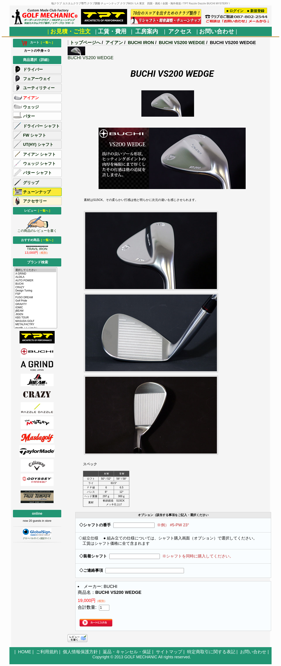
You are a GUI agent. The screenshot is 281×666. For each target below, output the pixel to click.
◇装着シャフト (93, 556)
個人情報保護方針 (80, 651)
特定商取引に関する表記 (211, 651)
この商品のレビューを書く (37, 229)
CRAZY (35, 287)
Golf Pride (35, 300)
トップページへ (85, 42)
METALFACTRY (35, 324)
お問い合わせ (253, 651)
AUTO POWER (35, 280)
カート (37, 42)
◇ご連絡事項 (91, 570)
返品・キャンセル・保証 (127, 651)
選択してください (35, 270)
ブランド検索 (37, 262)
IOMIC (35, 307)
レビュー (37, 210)
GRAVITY (35, 304)
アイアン (114, 42)
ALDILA (35, 277)
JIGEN (35, 314)
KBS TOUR (35, 317)
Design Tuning (35, 290)
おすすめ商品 (37, 240)
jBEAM (35, 310)
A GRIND (35, 273)
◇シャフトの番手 (95, 525)
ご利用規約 (47, 651)
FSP (35, 294)
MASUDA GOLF (35, 321)
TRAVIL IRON (37, 248)
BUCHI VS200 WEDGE (182, 42)
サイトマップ (169, 651)
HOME (24, 651)
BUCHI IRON (141, 42)
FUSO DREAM (35, 297)
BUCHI (35, 284)
